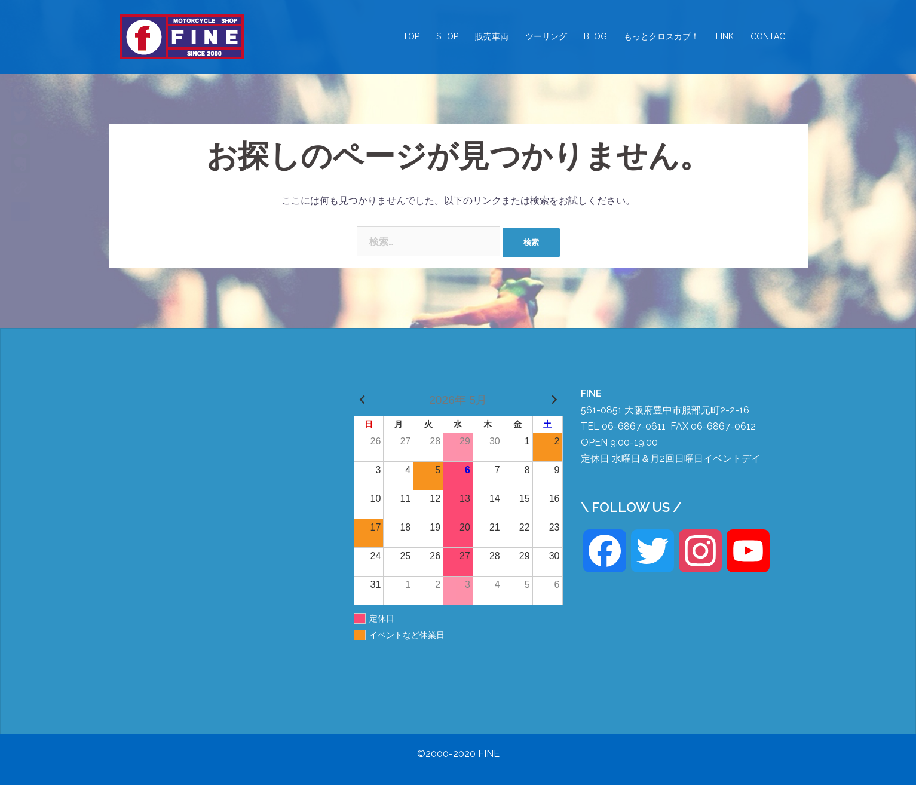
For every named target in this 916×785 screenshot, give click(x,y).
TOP (411, 36)
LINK (725, 36)
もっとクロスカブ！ (661, 36)
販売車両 (491, 36)
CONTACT (770, 36)
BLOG (595, 36)
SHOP (447, 36)
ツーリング (546, 36)
